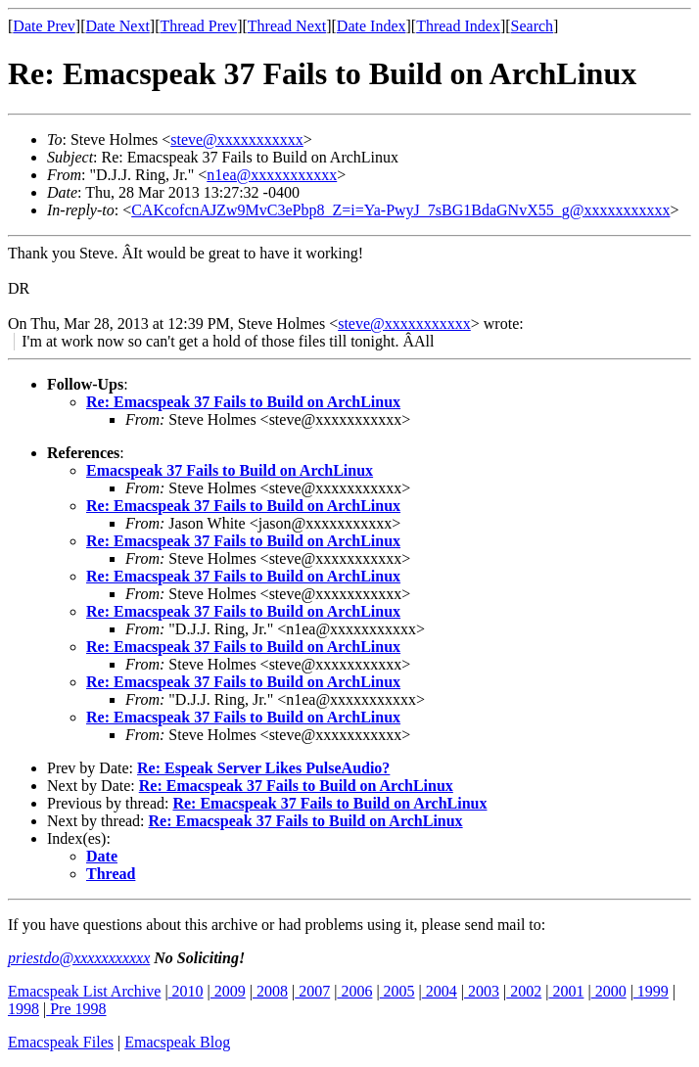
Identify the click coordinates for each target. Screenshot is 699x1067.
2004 (439, 991)
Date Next (118, 26)
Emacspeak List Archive (84, 991)
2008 (270, 991)
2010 (186, 991)
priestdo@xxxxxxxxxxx (79, 958)
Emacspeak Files (61, 1042)
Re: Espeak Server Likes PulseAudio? (263, 768)
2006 (354, 991)
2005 (397, 991)
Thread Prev (198, 26)
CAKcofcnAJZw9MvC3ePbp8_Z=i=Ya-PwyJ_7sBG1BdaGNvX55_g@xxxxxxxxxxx (400, 210)
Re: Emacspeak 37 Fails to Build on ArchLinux (243, 402)
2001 (565, 991)
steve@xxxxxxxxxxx (236, 139)
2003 (481, 991)
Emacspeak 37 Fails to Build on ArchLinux (229, 470)
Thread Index (458, 26)
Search (532, 26)
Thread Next (287, 26)
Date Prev (44, 26)
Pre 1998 (76, 1008)
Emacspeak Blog (177, 1042)
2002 (523, 991)
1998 (23, 1008)
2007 (312, 991)
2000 (609, 991)
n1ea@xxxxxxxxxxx (272, 174)
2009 (228, 991)
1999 (651, 991)
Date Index (371, 26)
